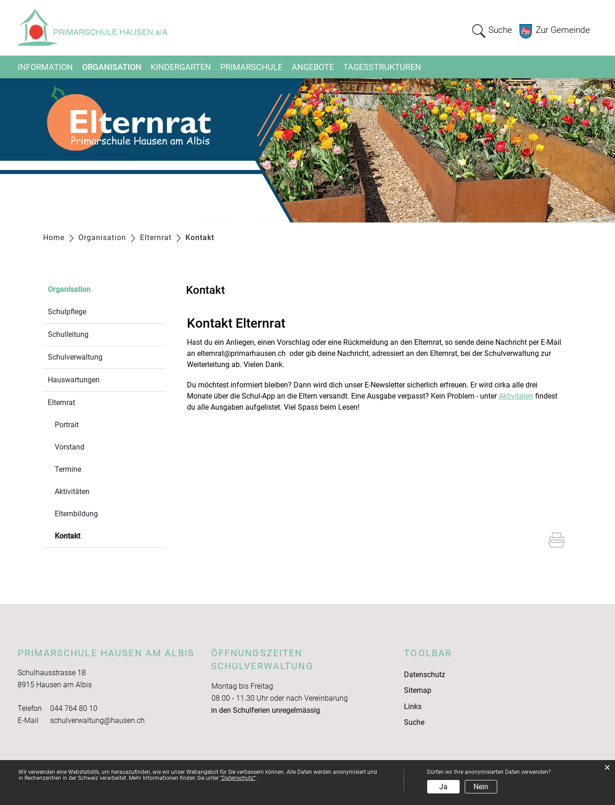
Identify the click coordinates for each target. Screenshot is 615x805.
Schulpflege (67, 311)
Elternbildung (76, 513)
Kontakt (89, 535)
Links (413, 706)
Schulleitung (68, 334)
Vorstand (69, 447)
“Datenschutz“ (238, 778)
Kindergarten (181, 67)
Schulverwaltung (75, 357)
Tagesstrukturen (382, 67)
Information (45, 67)
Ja (443, 786)
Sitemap (417, 690)
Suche (414, 722)
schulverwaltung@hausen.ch (97, 720)
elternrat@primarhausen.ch (241, 353)
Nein (481, 786)
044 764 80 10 (73, 708)
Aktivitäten (72, 491)
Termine (68, 469)
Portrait (67, 424)
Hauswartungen (74, 379)
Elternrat (61, 402)
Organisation (111, 67)
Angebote (313, 67)
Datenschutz (424, 674)
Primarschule (251, 67)
